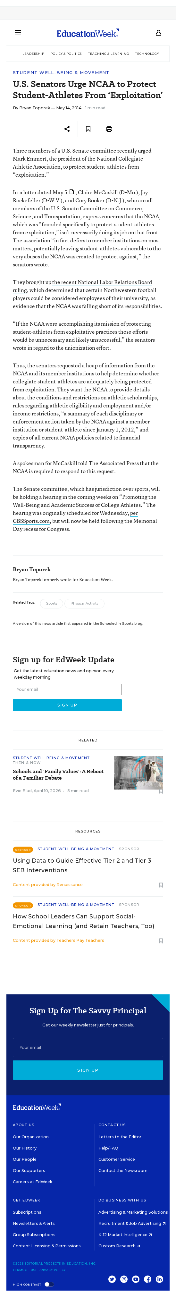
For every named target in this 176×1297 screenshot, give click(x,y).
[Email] (88, 1047)
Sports (51, 603)
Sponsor (129, 849)
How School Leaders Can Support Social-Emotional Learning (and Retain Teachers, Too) (83, 921)
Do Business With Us (122, 1200)
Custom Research (119, 1245)
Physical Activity (84, 603)
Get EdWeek (26, 1200)
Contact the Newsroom (122, 1170)
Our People (25, 1159)
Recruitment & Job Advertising (132, 1223)
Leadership (33, 53)
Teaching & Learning (108, 53)
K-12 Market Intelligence (125, 1234)
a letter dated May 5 (47, 192)
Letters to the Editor (119, 1136)
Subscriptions (27, 1212)
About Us (23, 1125)
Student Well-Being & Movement (61, 72)
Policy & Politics (66, 53)
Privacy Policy (52, 1270)
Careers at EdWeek (32, 1181)
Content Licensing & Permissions (47, 1245)
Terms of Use (25, 1270)
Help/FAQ (108, 1148)
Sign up (87, 1070)
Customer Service (116, 1159)
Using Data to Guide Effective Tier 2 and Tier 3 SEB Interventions (82, 865)
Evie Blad (22, 790)
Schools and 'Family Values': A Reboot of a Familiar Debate (58, 774)
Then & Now (27, 762)
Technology (147, 53)
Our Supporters (29, 1170)
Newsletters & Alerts (34, 1223)
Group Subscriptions (34, 1234)
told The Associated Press (108, 463)
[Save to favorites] (88, 129)
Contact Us (112, 1125)
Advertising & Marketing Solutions (135, 1212)
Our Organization (31, 1136)
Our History (25, 1148)
